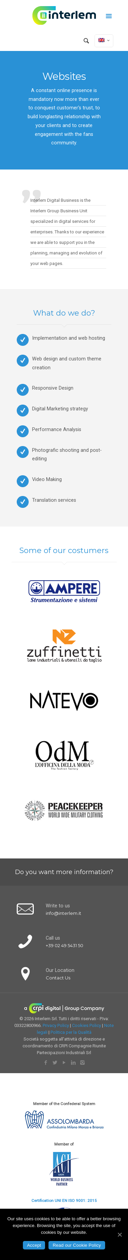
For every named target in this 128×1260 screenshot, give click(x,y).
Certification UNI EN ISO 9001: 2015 (64, 1200)
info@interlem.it (63, 913)
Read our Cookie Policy (77, 1245)
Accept (34, 1245)
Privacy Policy (56, 1025)
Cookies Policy (86, 1025)
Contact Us (58, 977)
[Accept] (119, 1234)
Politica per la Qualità (71, 1032)
